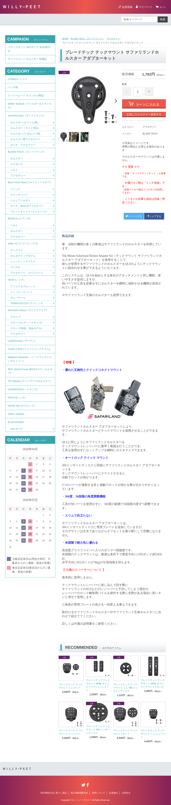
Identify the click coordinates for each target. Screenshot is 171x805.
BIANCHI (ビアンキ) (20, 236)
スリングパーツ (19, 211)
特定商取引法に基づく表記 (54, 793)
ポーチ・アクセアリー (23, 153)
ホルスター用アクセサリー (26, 147)
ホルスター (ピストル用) (25, 130)
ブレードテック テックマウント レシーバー (71, 732)
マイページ (144, 7)
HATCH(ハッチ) (17, 437)
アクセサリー (117, 38)
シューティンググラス (23, 281)
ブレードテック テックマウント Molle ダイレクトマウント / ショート (98, 685)
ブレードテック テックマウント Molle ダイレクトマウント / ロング (153, 683)
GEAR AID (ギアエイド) (22, 446)
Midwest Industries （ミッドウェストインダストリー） (30, 390)
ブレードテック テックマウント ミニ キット (71, 686)
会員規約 (113, 793)
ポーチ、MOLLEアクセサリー (28, 222)
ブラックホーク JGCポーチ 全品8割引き (29, 49)
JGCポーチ (17, 472)
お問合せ (126, 793)
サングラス (17, 270)
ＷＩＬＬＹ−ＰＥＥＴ (22, 7)
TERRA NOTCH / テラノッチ (27, 326)
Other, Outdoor (17, 456)
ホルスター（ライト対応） (26, 136)
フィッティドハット (22, 314)
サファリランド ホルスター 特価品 (28, 60)
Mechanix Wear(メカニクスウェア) (29, 333)
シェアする (154, 216)
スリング (15, 205)
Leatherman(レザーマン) (22, 366)
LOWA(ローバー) (18, 81)
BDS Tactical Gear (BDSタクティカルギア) (29, 403)
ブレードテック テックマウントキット (125, 732)
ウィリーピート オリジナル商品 (27, 100)
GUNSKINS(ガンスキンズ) (24, 428)
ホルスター (17, 168)
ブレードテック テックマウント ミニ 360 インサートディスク (125, 687)
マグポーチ (17, 174)
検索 (162, 19)
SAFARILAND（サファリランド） (28, 122)
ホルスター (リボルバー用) (26, 141)
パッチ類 (13, 91)
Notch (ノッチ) (16, 301)
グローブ (15, 341)
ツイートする (134, 216)
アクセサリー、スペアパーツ (27, 293)
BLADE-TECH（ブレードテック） (89, 38)
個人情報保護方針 (79, 793)
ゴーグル (15, 287)
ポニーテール (18, 320)
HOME (65, 38)
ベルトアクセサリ (21, 216)
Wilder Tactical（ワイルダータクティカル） (30, 111)
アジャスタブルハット (23, 308)
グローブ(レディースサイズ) (27, 346)
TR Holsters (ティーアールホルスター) (29, 417)
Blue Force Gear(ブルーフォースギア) (29, 195)
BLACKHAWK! (16, 465)
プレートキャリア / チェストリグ (30, 228)
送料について (98, 793)
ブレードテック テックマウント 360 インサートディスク (98, 729)
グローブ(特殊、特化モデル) (27, 352)
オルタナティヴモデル (23, 276)
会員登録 (125, 7)
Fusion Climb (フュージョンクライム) (28, 377)
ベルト (14, 180)
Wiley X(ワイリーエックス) (24, 262)
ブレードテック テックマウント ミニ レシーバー (153, 733)
